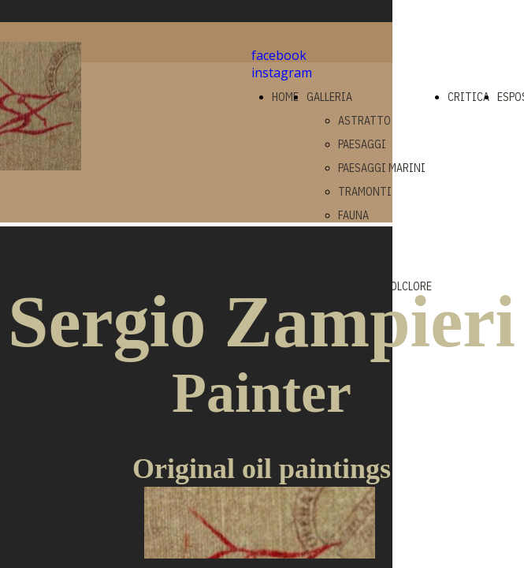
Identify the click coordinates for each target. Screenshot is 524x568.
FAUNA (353, 215)
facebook (279, 55)
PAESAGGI (362, 144)
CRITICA (468, 97)
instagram (281, 72)
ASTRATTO (364, 121)
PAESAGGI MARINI (382, 168)
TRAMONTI (365, 192)
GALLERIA (329, 97)
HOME (285, 97)
